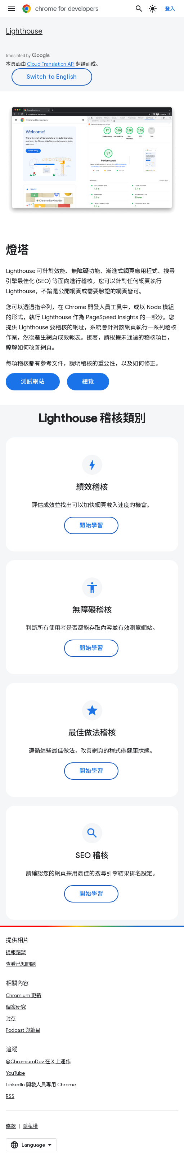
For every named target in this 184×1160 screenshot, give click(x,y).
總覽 (88, 381)
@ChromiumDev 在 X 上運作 (38, 1061)
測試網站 (33, 381)
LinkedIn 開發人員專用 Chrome (41, 1084)
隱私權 (30, 1126)
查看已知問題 (21, 964)
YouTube (15, 1073)
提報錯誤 (16, 952)
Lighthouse (24, 31)
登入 (170, 8)
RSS (10, 1096)
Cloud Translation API (51, 64)
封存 (11, 1018)
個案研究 (16, 1007)
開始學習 (91, 525)
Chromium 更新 (23, 995)
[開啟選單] (11, 8)
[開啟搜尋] (139, 8)
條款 (11, 1126)
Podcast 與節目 (23, 1030)
